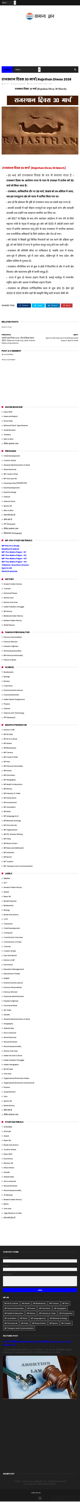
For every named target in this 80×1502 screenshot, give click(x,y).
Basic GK (7, 897)
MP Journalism (10, 807)
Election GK (8, 1164)
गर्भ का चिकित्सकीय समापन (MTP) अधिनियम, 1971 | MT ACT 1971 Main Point (37, 1344)
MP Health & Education (13, 785)
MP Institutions (10, 798)
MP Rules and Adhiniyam (14, 848)
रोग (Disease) (9, 524)
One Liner (7, 1074)
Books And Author (11, 915)
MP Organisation (10, 830)
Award (6, 892)
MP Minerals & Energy (12, 821)
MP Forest (8, 771)
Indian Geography (11, 1065)
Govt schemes (10, 1033)
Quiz (5, 1097)
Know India (8, 421)
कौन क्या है (8, 520)
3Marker (7, 879)
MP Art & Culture (10, 739)
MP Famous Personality (13, 656)
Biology (7, 677)
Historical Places (10, 594)
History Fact (9, 598)
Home (7, 70)
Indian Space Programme (14, 700)
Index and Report (11, 417)
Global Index (9, 1029)
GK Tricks (7, 1010)
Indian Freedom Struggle (14, 607)
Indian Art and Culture (13, 1056)
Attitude (7, 1132)
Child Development (12, 456)
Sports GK (8, 506)
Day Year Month (36, 84)
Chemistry (8, 686)
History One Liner (11, 603)
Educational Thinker (12, 974)
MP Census (8, 753)
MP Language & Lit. (11, 816)
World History (9, 625)
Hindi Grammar (10, 470)
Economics (8, 965)
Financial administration (14, 997)
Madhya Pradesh (10, 549)
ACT (5, 883)
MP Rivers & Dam (10, 844)
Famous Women (11, 642)
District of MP (9, 730)
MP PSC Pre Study (10, 546)
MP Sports (8, 857)
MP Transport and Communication (18, 866)
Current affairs (10, 461)
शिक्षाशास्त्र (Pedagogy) (13, 533)
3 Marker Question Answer (15, 565)
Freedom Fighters (11, 647)
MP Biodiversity (10, 748)
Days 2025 (8, 412)
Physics (7, 704)
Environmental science (13, 691)
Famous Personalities (13, 638)
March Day (47, 84)
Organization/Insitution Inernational (19, 1083)
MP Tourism (8, 862)
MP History (8, 612)
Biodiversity (8, 672)
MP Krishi (7, 812)
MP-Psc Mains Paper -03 (14, 559)
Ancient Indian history (13, 584)
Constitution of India (12, 942)
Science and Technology (14, 713)
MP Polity (7, 839)
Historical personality (12, 651)
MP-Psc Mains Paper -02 (14, 555)
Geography (8, 1024)
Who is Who (8, 439)
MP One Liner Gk (10, 479)
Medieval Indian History (13, 616)
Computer (8, 933)
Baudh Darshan (10, 901)
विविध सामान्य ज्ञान (11, 444)
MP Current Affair (11, 474)
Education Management (14, 969)
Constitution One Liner (13, 938)
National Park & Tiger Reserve (16, 426)
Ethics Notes (9, 1168)
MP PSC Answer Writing (13, 835)
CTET (6, 919)
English (7, 979)
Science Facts (9, 502)
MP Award (8, 744)
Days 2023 (8, 1154)
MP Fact (7, 762)
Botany (7, 681)
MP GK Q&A (8, 735)
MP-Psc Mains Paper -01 (14, 552)
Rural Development (12, 488)
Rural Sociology (10, 493)
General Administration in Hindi (17, 465)
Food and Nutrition (11, 695)
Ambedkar (8, 1127)
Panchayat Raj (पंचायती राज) (15, 483)
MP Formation (9, 776)
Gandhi (7, 1015)
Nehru (6, 1204)
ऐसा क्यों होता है (9, 515)
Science (7, 497)
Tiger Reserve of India (13, 1214)
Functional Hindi (10, 1006)
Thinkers (7, 435)
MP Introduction (10, 803)
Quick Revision (10, 430)
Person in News (10, 660)
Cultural (7, 589)
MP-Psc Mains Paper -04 (14, 562)
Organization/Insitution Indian (16, 1079)
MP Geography (10, 780)
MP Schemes (9, 853)
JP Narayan (8, 1195)
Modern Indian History (13, 621)
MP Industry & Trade (12, 794)
